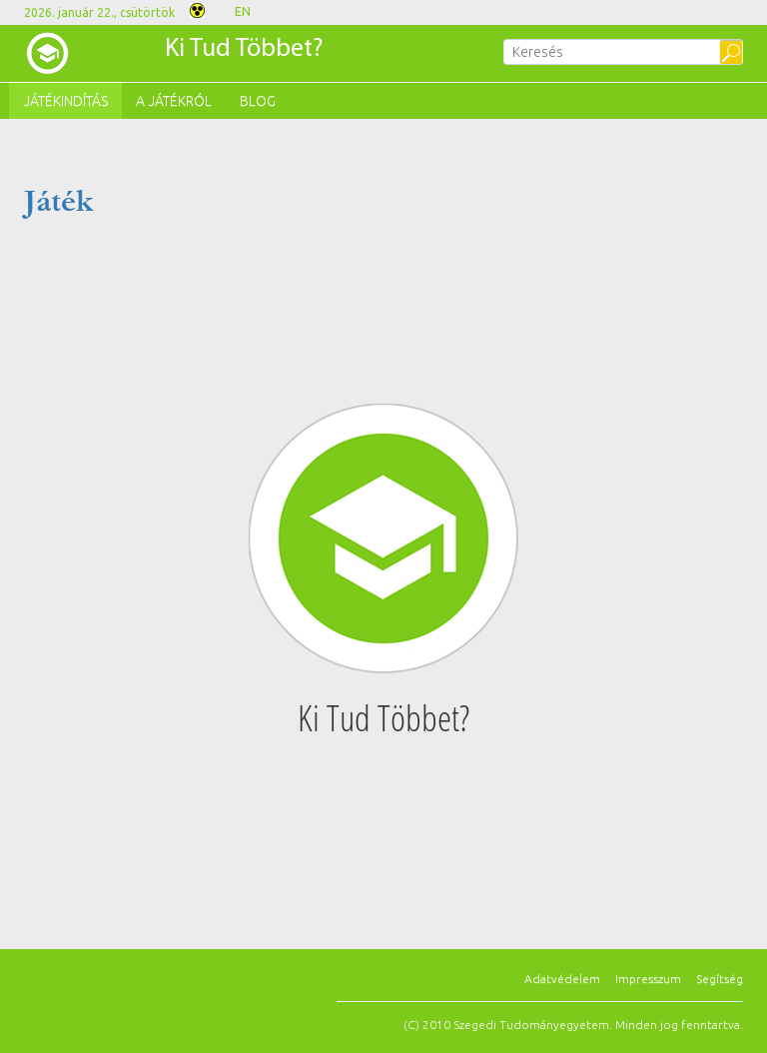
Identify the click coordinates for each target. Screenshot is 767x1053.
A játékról (174, 101)
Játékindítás (65, 101)
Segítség (719, 978)
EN (243, 11)
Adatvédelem (562, 978)
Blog (258, 101)
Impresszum (648, 978)
